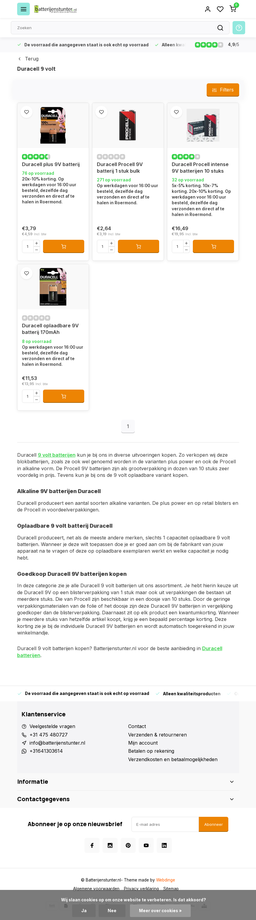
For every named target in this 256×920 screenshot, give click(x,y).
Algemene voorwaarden (96, 888)
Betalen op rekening (151, 751)
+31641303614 (46, 751)
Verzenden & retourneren (157, 735)
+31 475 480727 (48, 735)
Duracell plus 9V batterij (51, 164)
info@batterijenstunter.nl (57, 743)
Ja (84, 910)
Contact (137, 726)
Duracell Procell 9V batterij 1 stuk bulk (120, 167)
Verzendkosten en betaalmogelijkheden (172, 759)
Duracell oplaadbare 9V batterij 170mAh (50, 329)
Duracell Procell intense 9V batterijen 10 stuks (200, 167)
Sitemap (171, 888)
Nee (112, 910)
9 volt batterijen (57, 455)
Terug (28, 59)
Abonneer (213, 824)
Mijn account (143, 743)
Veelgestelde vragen (52, 726)
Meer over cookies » (160, 910)
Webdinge (165, 880)
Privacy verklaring (141, 888)
